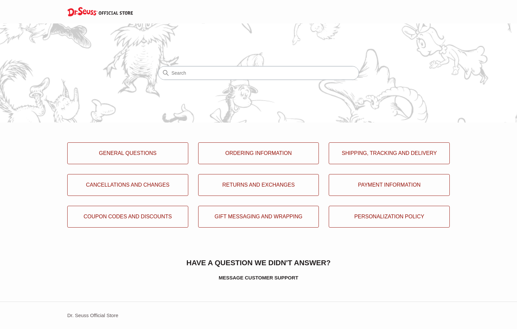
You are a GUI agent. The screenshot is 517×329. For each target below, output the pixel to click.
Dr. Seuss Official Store (92, 315)
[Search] (258, 73)
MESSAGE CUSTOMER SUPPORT (258, 277)
